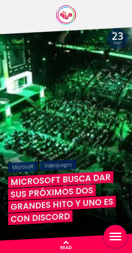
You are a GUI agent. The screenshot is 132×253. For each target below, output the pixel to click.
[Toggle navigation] (115, 236)
